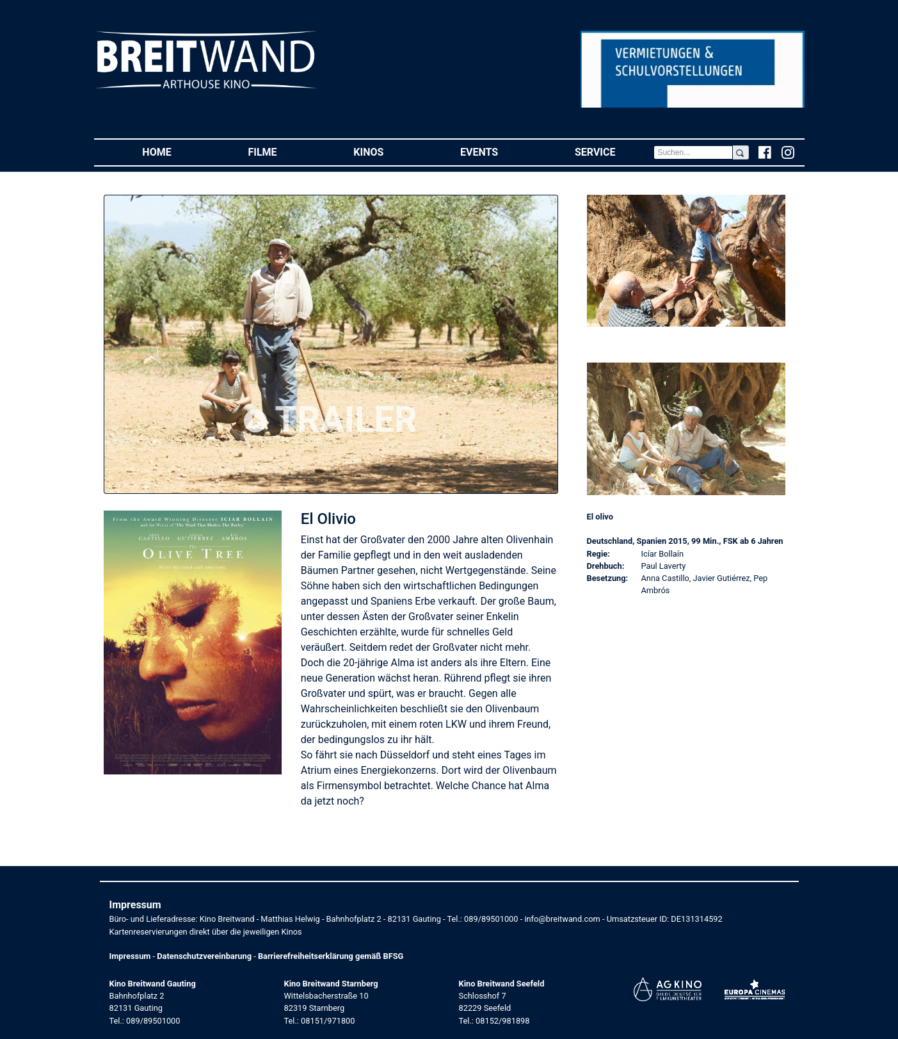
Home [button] (175, 151)
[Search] (693, 152)
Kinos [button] (387, 151)
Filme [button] (281, 151)
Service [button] (614, 151)
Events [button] (498, 151)
